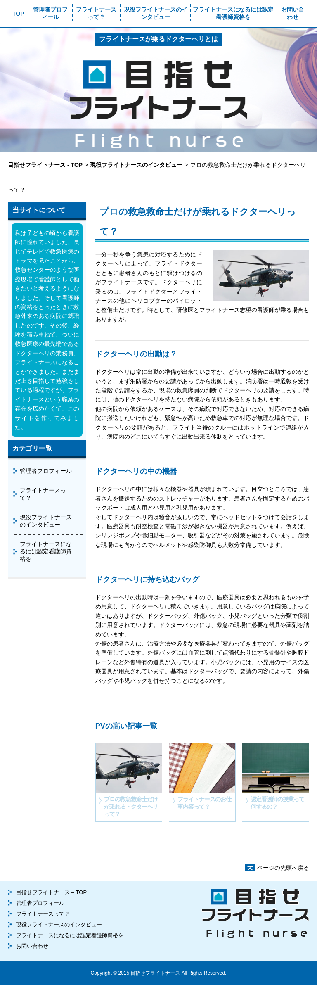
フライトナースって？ (96, 13)
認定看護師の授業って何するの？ (277, 803)
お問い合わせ (292, 13)
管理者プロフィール (50, 13)
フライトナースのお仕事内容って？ (204, 803)
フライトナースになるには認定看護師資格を (233, 13)
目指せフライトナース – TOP (51, 892)
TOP (18, 13)
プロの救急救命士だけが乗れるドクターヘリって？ (131, 806)
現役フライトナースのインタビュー (155, 13)
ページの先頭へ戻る (283, 867)
